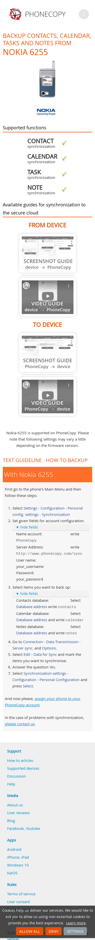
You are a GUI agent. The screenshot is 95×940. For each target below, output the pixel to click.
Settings (75, 931)
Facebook (15, 825)
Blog (11, 818)
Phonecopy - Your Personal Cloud (38, 14)
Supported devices (23, 765)
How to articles (20, 757)
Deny (53, 931)
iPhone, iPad (18, 854)
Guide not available (47, 253)
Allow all (29, 931)
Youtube (33, 825)
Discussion (16, 773)
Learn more (76, 923)
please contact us (20, 721)
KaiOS (12, 870)
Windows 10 (18, 862)
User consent (18, 899)
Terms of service (21, 891)
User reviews (18, 810)
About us (15, 802)
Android (14, 846)
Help (11, 781)
